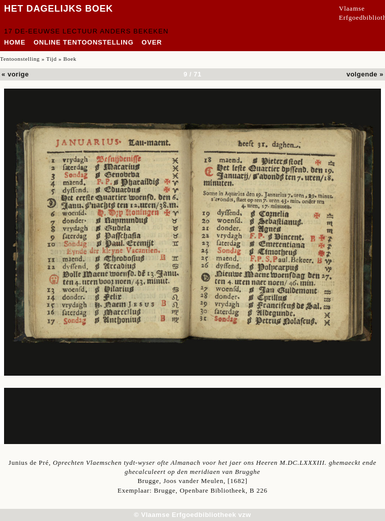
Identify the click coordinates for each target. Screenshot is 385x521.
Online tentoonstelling (83, 42)
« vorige (15, 74)
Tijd (51, 59)
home (14, 42)
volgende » (364, 74)
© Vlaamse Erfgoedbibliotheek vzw (192, 514)
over (152, 42)
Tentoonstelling (20, 59)
